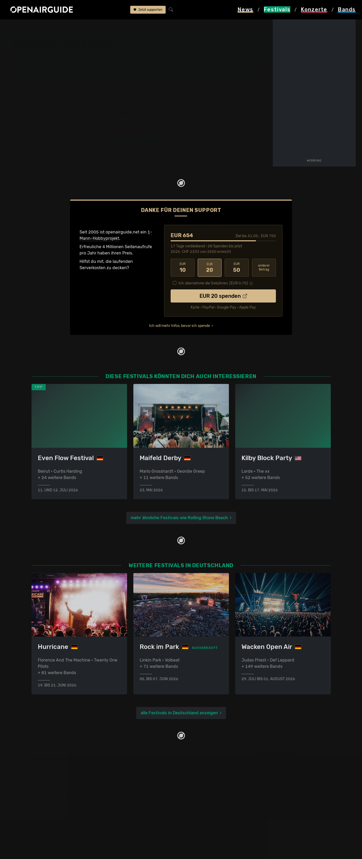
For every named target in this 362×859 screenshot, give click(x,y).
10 (182, 267)
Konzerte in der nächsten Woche (140, 798)
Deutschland (66, 27)
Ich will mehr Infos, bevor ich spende (179, 325)
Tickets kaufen (136, 143)
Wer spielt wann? (38, 73)
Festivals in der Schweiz (55, 786)
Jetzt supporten (148, 10)
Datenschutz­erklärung (206, 798)
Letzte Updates (118, 69)
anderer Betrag (264, 267)
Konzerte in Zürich (126, 786)
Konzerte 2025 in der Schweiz (137, 817)
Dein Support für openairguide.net (218, 786)
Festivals (39, 27)
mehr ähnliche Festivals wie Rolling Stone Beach (179, 517)
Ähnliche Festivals (122, 73)
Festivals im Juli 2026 (53, 817)
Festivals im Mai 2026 (53, 805)
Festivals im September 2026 (60, 824)
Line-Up (29, 69)
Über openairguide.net (206, 780)
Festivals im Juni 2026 (54, 811)
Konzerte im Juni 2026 (130, 811)
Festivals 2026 (46, 798)
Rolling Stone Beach (103, 27)
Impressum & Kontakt (205, 805)
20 (209, 267)
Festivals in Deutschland (56, 792)
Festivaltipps (44, 780)
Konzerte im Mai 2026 (129, 805)
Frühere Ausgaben (179, 69)
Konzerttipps (120, 780)
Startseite (15, 27)
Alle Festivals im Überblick (57, 830)
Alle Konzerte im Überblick (133, 830)
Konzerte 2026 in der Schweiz (137, 824)
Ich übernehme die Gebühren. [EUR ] (213, 283)
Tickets (83, 73)
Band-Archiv (173, 73)
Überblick (85, 69)
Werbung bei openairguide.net (214, 792)
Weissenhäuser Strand (205, 47)
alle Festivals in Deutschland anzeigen (179, 712)
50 (236, 267)
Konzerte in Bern (124, 792)
